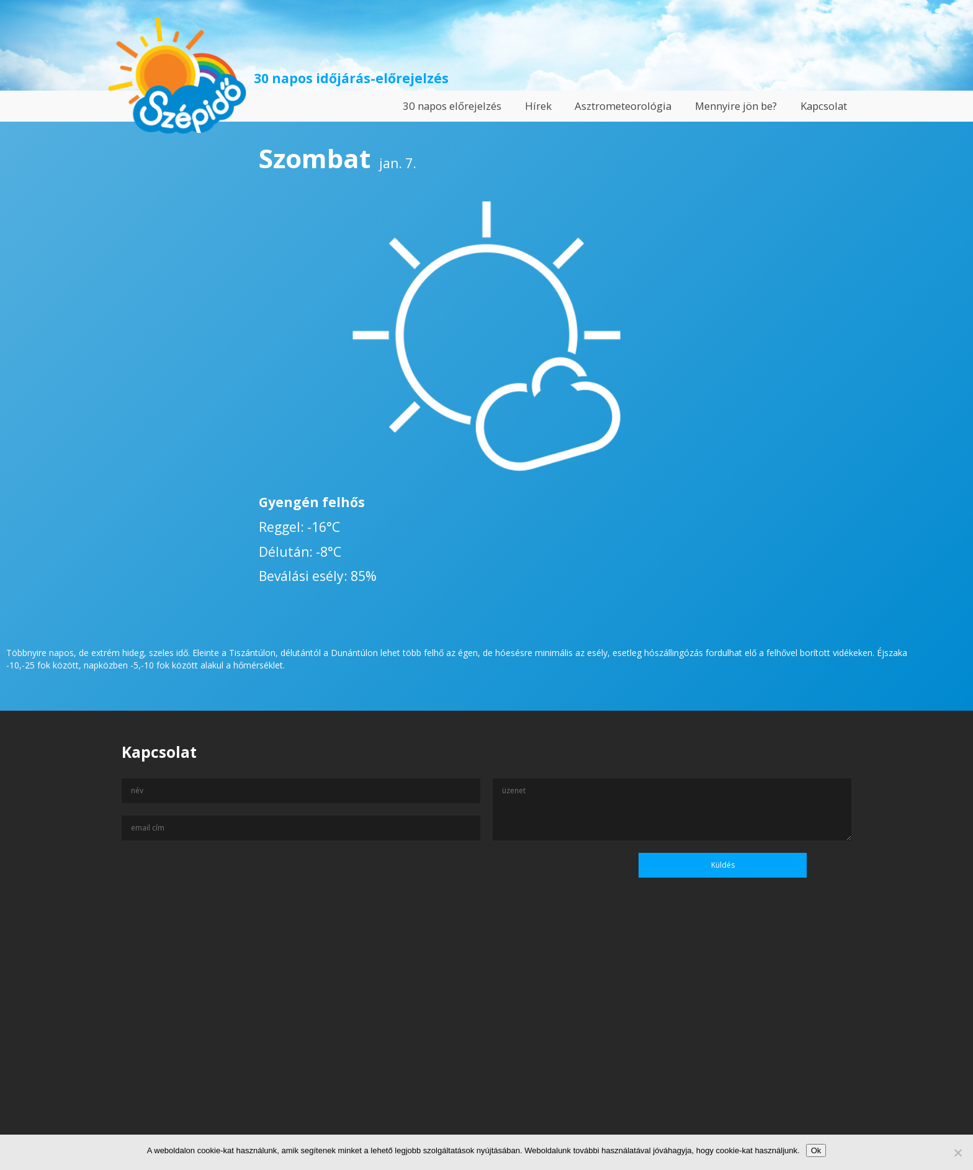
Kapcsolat (823, 106)
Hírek (538, 106)
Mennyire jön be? (736, 106)
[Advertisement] (486, 1050)
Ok (816, 1150)
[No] (957, 1152)
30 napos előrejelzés (452, 106)
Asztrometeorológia (623, 106)
